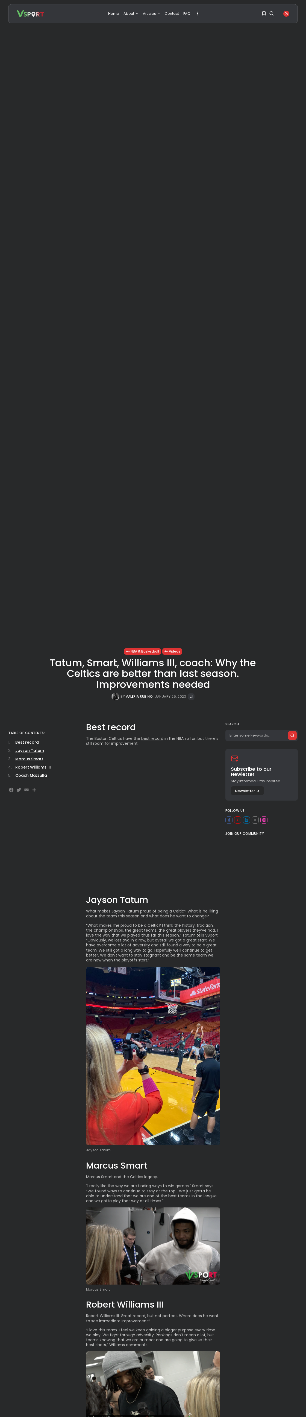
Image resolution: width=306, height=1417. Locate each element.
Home (113, 13)
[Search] (261, 735)
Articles (151, 13)
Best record (27, 742)
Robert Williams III (33, 767)
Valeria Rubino (139, 696)
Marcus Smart (29, 759)
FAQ (186, 13)
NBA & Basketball (142, 651)
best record (152, 738)
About (131, 13)
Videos (172, 651)
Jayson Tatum (125, 911)
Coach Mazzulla (31, 775)
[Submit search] (292, 735)
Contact (172, 13)
